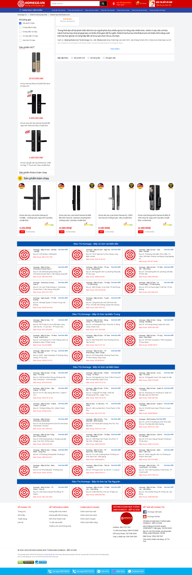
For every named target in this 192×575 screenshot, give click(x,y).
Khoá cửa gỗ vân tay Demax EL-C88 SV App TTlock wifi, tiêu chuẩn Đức (35, 163)
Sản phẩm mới (79, 58)
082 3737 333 (125, 527)
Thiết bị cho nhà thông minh (60, 526)
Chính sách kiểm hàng (89, 522)
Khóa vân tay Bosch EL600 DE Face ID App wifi (35, 84)
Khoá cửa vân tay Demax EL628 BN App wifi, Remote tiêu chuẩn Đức (35, 124)
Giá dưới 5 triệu (27, 23)
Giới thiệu (21, 515)
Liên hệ (20, 522)
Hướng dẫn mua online (58, 511)
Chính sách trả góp (88, 519)
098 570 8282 (132, 530)
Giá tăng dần (95, 58)
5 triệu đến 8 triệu (27, 27)
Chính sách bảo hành (88, 515)
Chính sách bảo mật (88, 511)
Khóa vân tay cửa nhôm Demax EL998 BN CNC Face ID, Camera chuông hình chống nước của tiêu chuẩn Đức (75, 218)
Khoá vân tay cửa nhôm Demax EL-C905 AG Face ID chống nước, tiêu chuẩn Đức (115, 216)
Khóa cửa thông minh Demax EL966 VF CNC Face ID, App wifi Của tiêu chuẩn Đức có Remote (154, 218)
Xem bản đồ (62, 250)
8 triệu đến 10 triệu (28, 31)
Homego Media (151, 516)
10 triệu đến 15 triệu (28, 35)
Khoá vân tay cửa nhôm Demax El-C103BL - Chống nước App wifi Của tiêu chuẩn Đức (36, 218)
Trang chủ (22, 511)
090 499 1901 (131, 536)
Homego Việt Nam (152, 512)
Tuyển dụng (22, 519)
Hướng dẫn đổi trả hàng (58, 515)
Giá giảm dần (110, 58)
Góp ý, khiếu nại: (119, 536)
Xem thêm (115, 48)
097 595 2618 (131, 533)
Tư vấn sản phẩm (56, 522)
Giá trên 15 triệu (27, 40)
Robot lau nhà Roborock (67, 20)
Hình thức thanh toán (57, 519)
